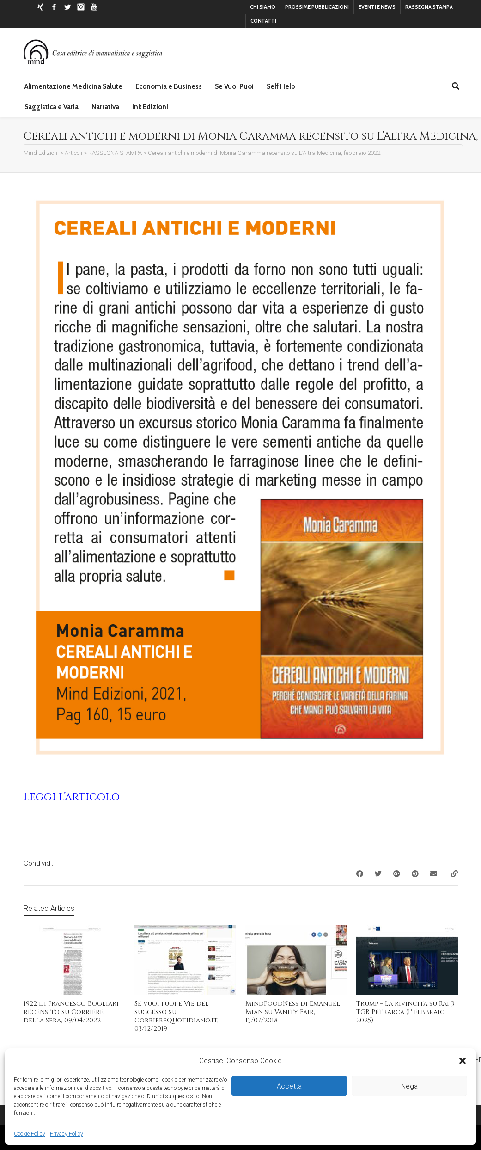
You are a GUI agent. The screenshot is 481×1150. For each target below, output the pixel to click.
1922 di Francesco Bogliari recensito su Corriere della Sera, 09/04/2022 (71, 1012)
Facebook (54, 6)
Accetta (289, 1086)
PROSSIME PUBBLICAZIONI (317, 7)
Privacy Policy (66, 1134)
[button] (462, 1060)
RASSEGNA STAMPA (429, 7)
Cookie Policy (29, 1134)
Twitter (67, 6)
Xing (40, 6)
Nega (409, 1086)
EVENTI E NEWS (377, 7)
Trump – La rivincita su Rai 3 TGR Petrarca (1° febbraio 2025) (405, 1012)
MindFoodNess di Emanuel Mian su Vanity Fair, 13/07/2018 (292, 1012)
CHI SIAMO (262, 7)
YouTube (94, 6)
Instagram (80, 6)
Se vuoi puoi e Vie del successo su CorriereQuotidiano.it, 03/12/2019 (176, 1016)
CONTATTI (263, 21)
